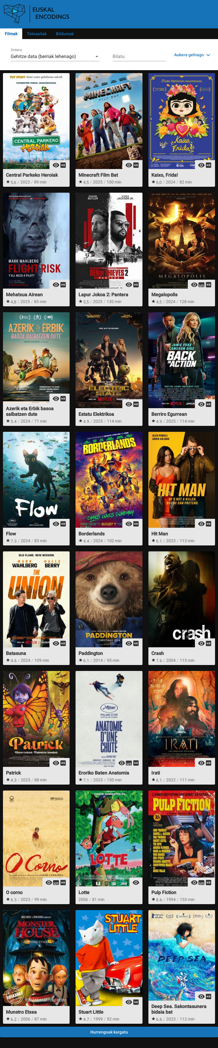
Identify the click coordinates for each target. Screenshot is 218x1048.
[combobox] (55, 56)
